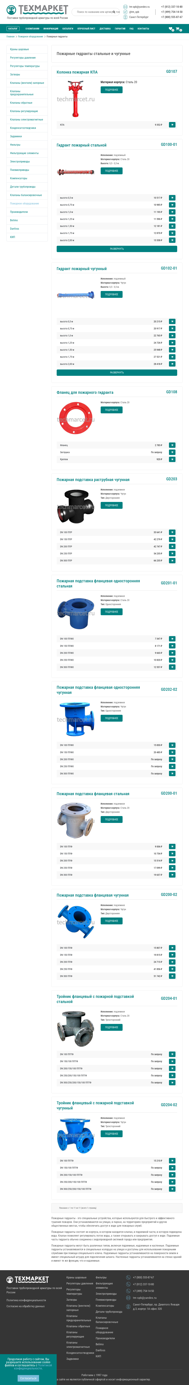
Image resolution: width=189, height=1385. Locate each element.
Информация (50, 28)
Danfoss (14, 228)
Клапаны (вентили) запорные (27, 82)
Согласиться (28, 1378)
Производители (19, 212)
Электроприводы (20, 161)
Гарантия (120, 28)
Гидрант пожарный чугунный (82, 268)
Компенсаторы (18, 178)
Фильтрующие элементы (24, 153)
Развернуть (117, 248)
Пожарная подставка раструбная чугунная (93, 479)
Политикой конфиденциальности (33, 1366)
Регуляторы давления (23, 57)
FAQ (131, 28)
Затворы (15, 74)
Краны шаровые (19, 49)
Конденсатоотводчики (23, 128)
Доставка (105, 28)
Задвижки (16, 136)
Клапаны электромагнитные (26, 119)
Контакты (143, 28)
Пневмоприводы (19, 170)
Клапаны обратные (21, 102)
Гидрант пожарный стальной (81, 145)
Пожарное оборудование (24, 203)
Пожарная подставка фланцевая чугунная (93, 895)
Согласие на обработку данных (26, 1306)
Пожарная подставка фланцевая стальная (93, 793)
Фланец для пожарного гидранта (85, 392)
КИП (12, 237)
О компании (32, 28)
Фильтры (15, 144)
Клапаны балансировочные (26, 195)
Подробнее (111, 89)
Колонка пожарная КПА (77, 72)
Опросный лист (86, 28)
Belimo (14, 220)
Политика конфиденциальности (26, 1300)
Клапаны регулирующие (24, 111)
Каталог (13, 28)
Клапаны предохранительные (22, 93)
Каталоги (67, 28)
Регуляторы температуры (25, 66)
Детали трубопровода (22, 186)
